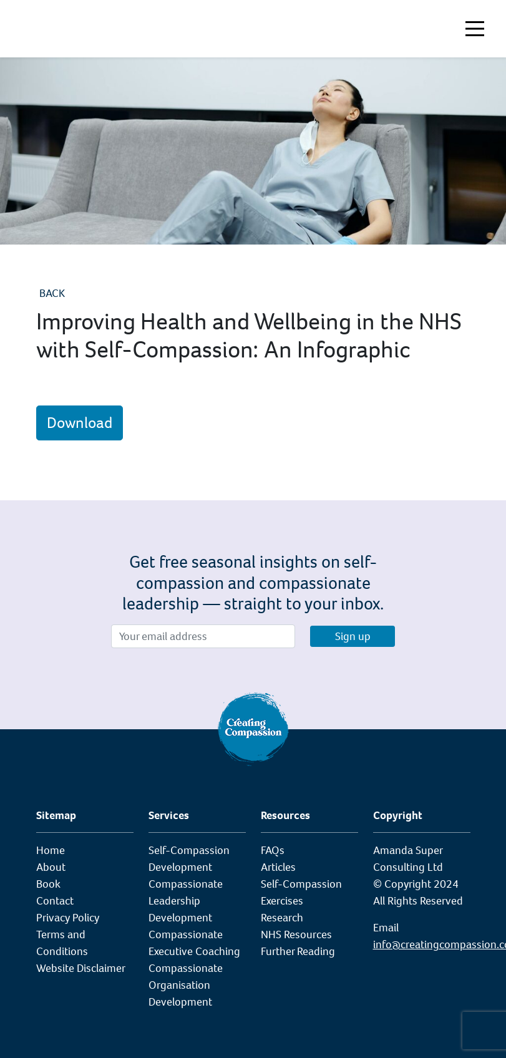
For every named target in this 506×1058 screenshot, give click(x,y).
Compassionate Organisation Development (185, 985)
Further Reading (298, 951)
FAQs (273, 850)
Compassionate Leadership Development (185, 900)
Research (282, 917)
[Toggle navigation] (475, 28)
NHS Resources (296, 934)
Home (50, 850)
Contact (55, 900)
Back (52, 293)
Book (48, 883)
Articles (278, 867)
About (51, 867)
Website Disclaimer (80, 968)
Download (79, 422)
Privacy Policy (67, 917)
